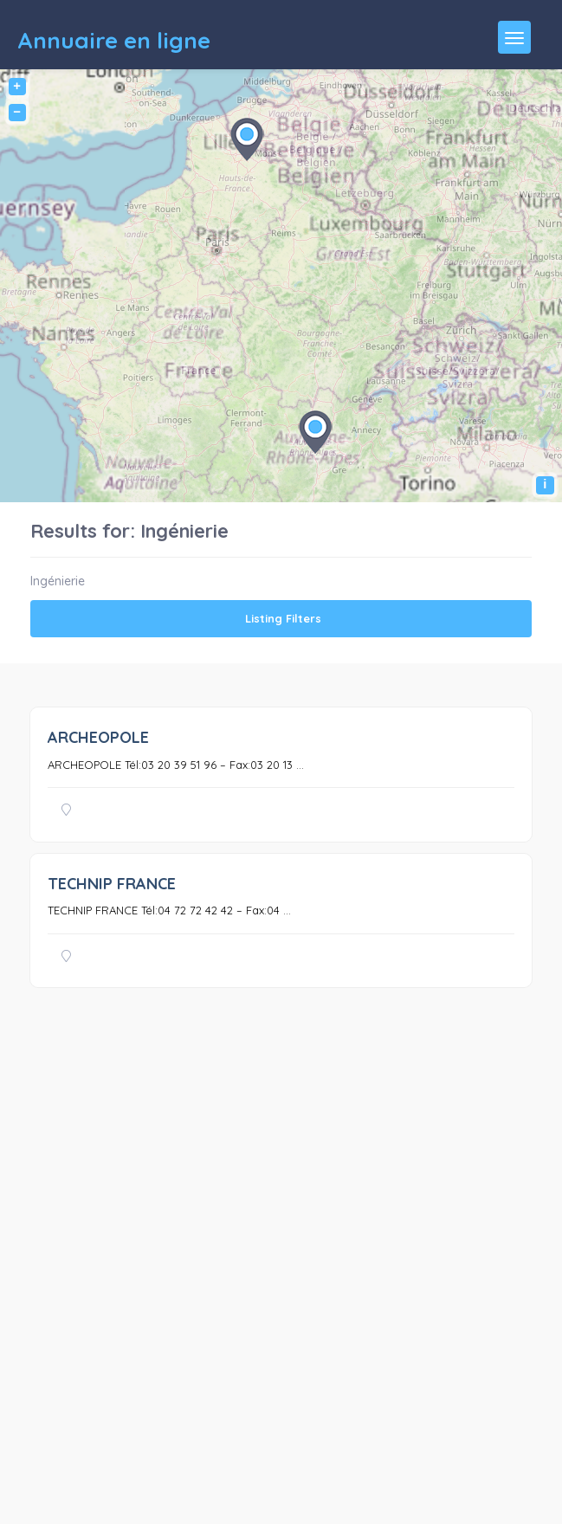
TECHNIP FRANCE (112, 884)
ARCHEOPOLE (98, 737)
